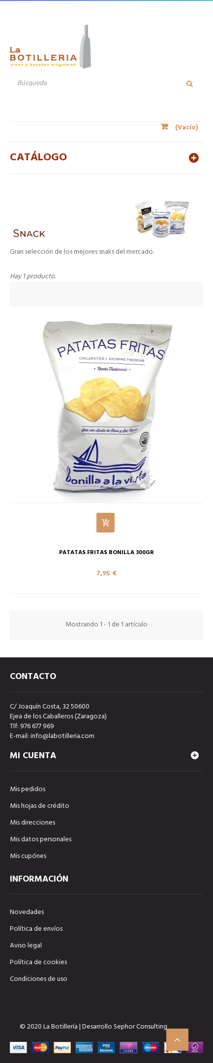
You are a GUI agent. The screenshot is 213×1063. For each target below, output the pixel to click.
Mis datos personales (40, 839)
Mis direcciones (32, 822)
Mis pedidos (27, 789)
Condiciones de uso (38, 979)
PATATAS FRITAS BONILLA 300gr (106, 553)
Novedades (27, 912)
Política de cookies (38, 962)
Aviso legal (26, 945)
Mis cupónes (28, 856)
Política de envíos (36, 929)
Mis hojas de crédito (39, 806)
